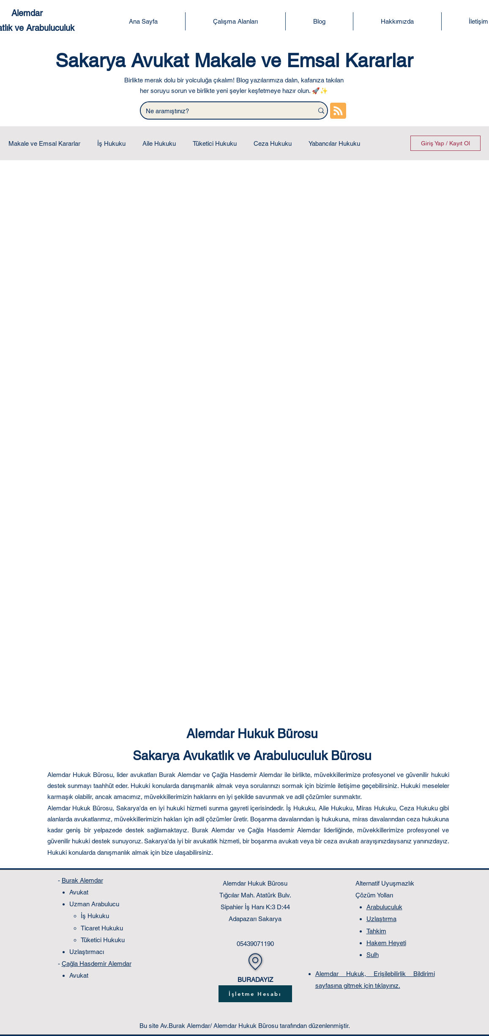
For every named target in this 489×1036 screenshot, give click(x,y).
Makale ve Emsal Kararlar (44, 143)
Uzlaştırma (381, 918)
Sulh (372, 954)
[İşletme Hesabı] (255, 993)
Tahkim (376, 931)
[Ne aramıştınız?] (221, 111)
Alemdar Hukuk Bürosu (252, 733)
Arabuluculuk (384, 907)
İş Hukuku (111, 143)
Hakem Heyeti (386, 942)
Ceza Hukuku (273, 143)
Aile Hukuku (159, 143)
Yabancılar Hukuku (334, 143)
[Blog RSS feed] (338, 111)
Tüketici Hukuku (215, 143)
